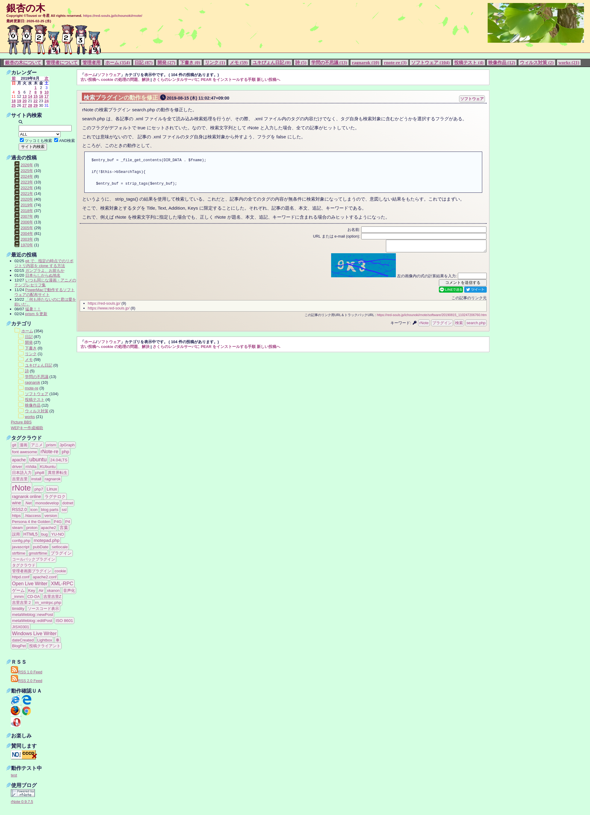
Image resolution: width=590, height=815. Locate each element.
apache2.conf (45, 577)
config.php (21, 540)
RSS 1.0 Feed (26, 672)
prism (51, 445)
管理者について (62, 62)
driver (17, 466)
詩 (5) (300, 62)
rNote (424, 324)
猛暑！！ (33, 309)
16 (41, 96)
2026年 (27, 165)
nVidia (31, 466)
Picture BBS (21, 422)
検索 (459, 324)
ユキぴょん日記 (38, 365)
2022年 (27, 188)
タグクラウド (24, 565)
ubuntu (38, 459)
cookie (60, 571)
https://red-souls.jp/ (104, 305)
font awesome (24, 452)
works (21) (568, 62)
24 (46, 101)
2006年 (27, 222)
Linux (52, 489)
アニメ (37, 445)
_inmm (18, 596)
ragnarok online (26, 496)
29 (35, 105)
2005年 (27, 228)
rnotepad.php (47, 540)
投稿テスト (35, 399)
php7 (38, 489)
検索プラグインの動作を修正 (121, 97)
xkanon (53, 590)
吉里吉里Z (52, 596)
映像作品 (33, 405)
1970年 (27, 245)
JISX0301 (20, 627)
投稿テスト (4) (468, 62)
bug (44, 534)
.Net (28, 503)
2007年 (27, 216)
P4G (58, 521)
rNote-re (49, 451)
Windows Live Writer (34, 633)
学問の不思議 (36, 376)
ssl (64, 509)
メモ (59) (238, 62)
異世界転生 (57, 472)
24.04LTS (58, 460)
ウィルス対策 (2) (537, 62)
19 (19, 101)
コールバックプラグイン (33, 559)
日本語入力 (22, 472)
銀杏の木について (23, 62)
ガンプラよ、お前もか (44, 270)
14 (30, 96)
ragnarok (32, 382)
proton (31, 527)
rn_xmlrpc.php (48, 602)
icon (34, 509)
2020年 (27, 199)
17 (46, 96)
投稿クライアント (45, 646)
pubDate (40, 547)
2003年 (27, 239)
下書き (31, 348)
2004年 (27, 233)
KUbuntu (48, 466)
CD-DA (33, 596)
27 (24, 105)
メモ (29, 359)
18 (13, 101)
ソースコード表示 (43, 608)
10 (46, 92)
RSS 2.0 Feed (26, 680)
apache (19, 459)
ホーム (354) (117, 62)
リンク (31, 354)
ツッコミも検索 (38, 140)
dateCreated (23, 640)
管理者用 (91, 62)
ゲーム (18, 590)
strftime (18, 553)
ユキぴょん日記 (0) (272, 62)
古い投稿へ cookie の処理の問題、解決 (115, 79)
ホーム (90, 74)
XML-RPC (62, 583)
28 (30, 105)
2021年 (27, 193)
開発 (29, 342)
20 (24, 101)
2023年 (27, 182)
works (30, 416)
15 (35, 96)
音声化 (69, 590)
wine (16, 502)
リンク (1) (215, 62)
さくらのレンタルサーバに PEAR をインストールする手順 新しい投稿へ (216, 79)
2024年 (27, 176)
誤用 (16, 534)
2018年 (27, 210)
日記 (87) (143, 62)
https (16, 515)
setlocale (60, 547)
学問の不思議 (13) (329, 62)
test (14, 775)
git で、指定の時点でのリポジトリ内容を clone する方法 (43, 263)
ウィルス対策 (36, 411)
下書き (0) (190, 62)
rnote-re (32, 388)
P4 (67, 521)
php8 (39, 472)
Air (41, 590)
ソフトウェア (109, 74)
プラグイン (442, 324)
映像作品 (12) (501, 62)
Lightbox (44, 640)
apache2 (48, 527)
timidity (18, 608)
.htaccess (32, 515)
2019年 (27, 205)
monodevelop (47, 503)
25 (13, 105)
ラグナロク (55, 496)
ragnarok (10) (365, 62)
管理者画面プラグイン (31, 571)
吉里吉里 (20, 479)
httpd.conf (20, 577)
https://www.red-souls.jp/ (109, 310)
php (65, 451)
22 (35, 101)
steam (17, 527)
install (36, 479)
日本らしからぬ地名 (43, 275)
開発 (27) (166, 62)
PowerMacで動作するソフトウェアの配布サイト (44, 292)
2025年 (27, 170)
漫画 (23, 445)
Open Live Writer (29, 583)
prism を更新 (36, 314)
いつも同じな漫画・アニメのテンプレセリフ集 (45, 282)
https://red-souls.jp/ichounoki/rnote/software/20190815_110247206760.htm (432, 316)
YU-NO (57, 534)
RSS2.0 (19, 509)
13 (24, 96)
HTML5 (30, 534)
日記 (29, 336)
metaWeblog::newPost (32, 614)
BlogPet (19, 646)
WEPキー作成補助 (27, 428)
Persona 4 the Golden (31, 521)
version (50, 515)
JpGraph (67, 445)
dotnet (67, 503)
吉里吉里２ (22, 602)
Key (31, 590)
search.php (476, 324)
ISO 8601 (64, 620)
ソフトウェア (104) (430, 62)
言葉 (64, 527)
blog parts (49, 509)
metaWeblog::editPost (32, 620)
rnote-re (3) (395, 62)
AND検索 (67, 140)
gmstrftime (38, 553)
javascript (21, 547)
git (14, 445)
